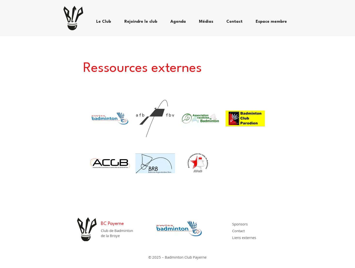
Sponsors (240, 224)
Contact (238, 230)
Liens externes (244, 237)
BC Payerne (112, 224)
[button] (107, 22)
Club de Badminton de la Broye (117, 233)
